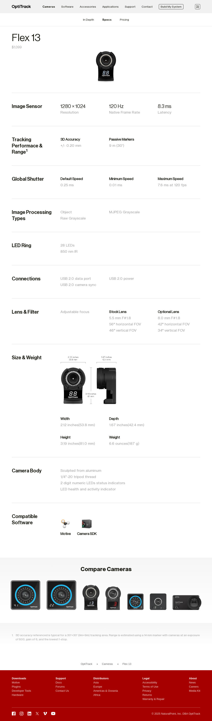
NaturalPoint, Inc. (171, 713)
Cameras (48, 6)
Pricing (124, 19)
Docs (58, 682)
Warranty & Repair (153, 699)
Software (67, 6)
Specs (107, 19)
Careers (194, 686)
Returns (147, 694)
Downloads (19, 678)
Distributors (101, 678)
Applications (110, 6)
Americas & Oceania (105, 690)
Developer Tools (21, 690)
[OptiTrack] (21, 8)
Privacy (146, 690)
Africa (96, 694)
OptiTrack (86, 663)
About (193, 678)
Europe (97, 686)
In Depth (88, 19)
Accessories (88, 6)
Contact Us (62, 690)
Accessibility (149, 682)
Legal (145, 678)
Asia (96, 682)
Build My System (171, 6)
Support (130, 6)
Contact (147, 6)
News (192, 682)
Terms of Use (150, 686)
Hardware (17, 694)
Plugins (16, 686)
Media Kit (194, 690)
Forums (60, 686)
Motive (16, 682)
